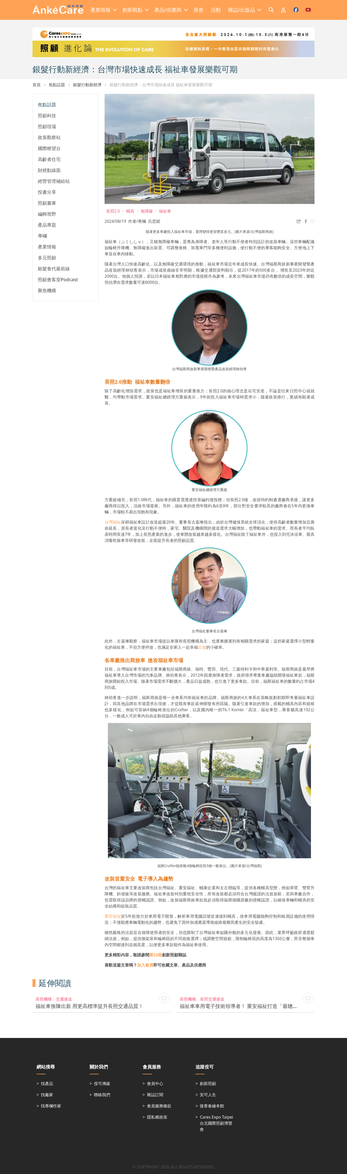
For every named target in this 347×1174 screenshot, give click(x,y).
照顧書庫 (47, 203)
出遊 (202, 647)
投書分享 (47, 192)
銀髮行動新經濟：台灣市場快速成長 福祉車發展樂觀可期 (161, 84)
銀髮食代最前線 (54, 268)
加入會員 (145, 965)
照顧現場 (47, 126)
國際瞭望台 (49, 148)
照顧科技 (47, 115)
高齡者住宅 (49, 159)
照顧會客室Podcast (58, 279)
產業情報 (47, 247)
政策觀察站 (49, 137)
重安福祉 (113, 916)
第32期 (155, 955)
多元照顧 (47, 258)
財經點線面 (49, 170)
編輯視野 (47, 214)
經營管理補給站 (54, 181)
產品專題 (47, 225)
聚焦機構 (47, 290)
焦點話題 (57, 84)
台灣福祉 (113, 522)
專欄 (42, 236)
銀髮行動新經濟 (87, 84)
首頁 (36, 84)
